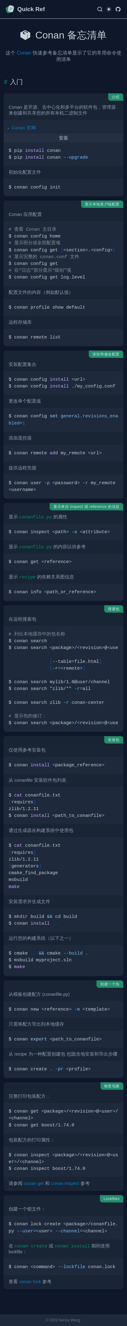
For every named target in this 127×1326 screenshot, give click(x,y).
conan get (34, 1183)
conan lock (30, 1281)
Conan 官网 (24, 127)
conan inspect (65, 1183)
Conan (24, 52)
